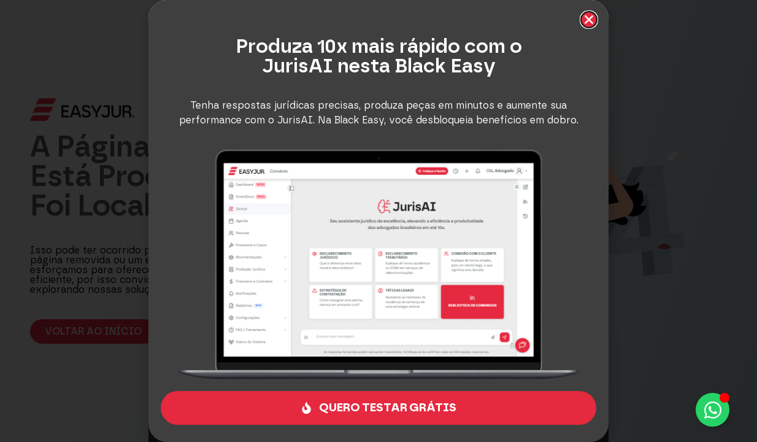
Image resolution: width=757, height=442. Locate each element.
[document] (378, 221)
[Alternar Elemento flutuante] (712, 410)
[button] (589, 19)
